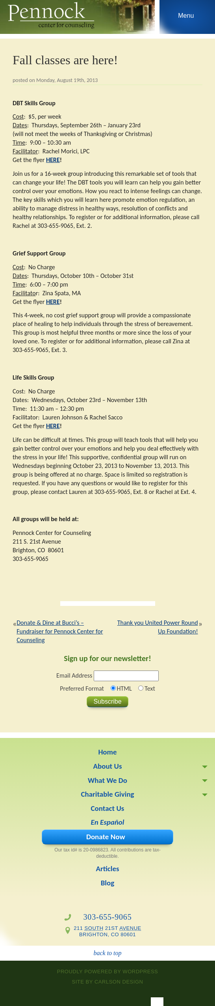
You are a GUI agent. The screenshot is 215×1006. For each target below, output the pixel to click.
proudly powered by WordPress (107, 971)
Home (107, 751)
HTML (124, 688)
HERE (53, 160)
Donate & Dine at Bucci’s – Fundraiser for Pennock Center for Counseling (60, 631)
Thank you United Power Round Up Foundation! (157, 627)
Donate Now (105, 836)
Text (150, 688)
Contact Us (107, 808)
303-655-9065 (107, 917)
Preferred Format (82, 688)
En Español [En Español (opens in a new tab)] (107, 822)
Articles (107, 868)
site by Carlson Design (107, 982)
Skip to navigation (186, 19)
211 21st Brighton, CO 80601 (107, 931)
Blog (108, 882)
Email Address (74, 675)
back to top (107, 953)
